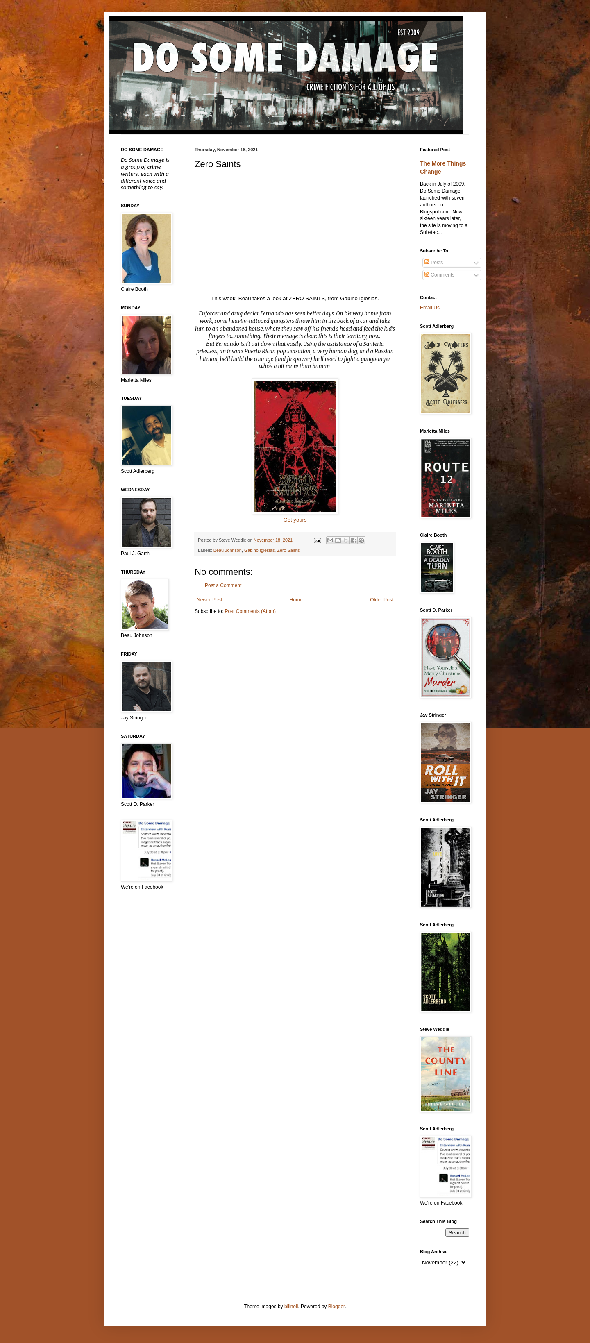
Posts (433, 262)
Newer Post (209, 600)
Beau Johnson (227, 550)
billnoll (291, 1306)
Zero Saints (288, 550)
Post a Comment (223, 585)
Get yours (294, 520)
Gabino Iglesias (259, 550)
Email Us (430, 308)
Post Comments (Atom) (250, 611)
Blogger (336, 1306)
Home (296, 600)
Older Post (381, 600)
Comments (439, 275)
